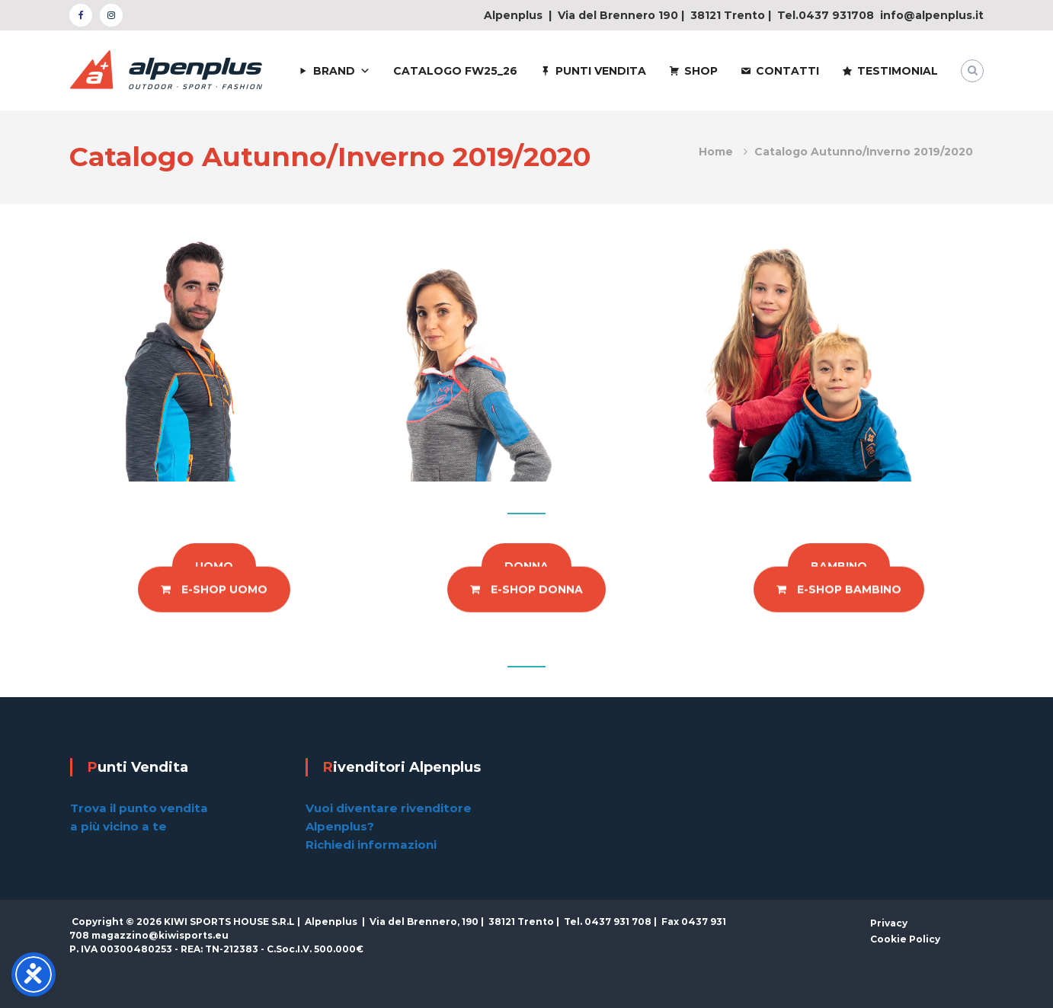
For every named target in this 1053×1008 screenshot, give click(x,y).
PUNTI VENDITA (600, 71)
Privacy (888, 923)
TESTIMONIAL (897, 71)
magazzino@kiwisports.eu (160, 935)
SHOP (701, 71)
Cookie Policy (905, 939)
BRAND (334, 71)
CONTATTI (787, 71)
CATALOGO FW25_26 (455, 71)
